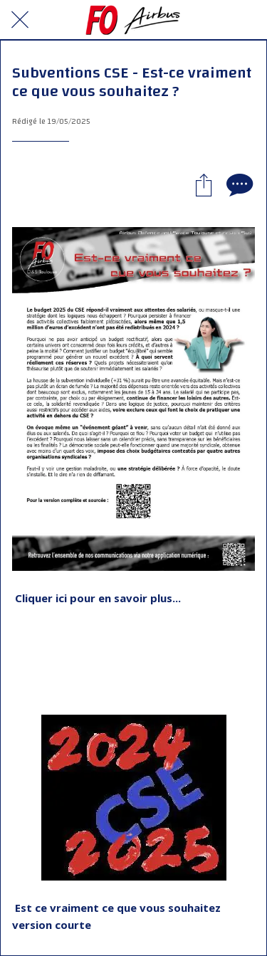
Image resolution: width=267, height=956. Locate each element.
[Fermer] (19, 19)
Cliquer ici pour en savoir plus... (98, 598)
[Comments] (238, 184)
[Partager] (204, 184)
